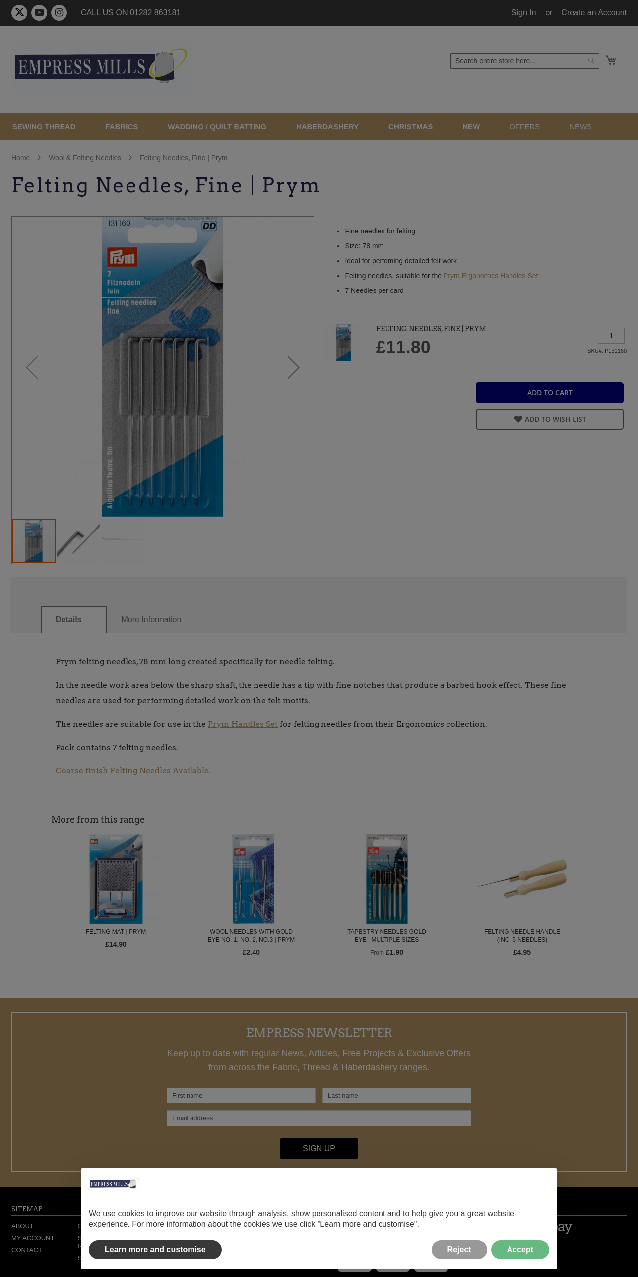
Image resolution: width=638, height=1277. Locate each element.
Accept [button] (520, 1249)
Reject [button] (459, 1249)
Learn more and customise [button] (155, 1249)
